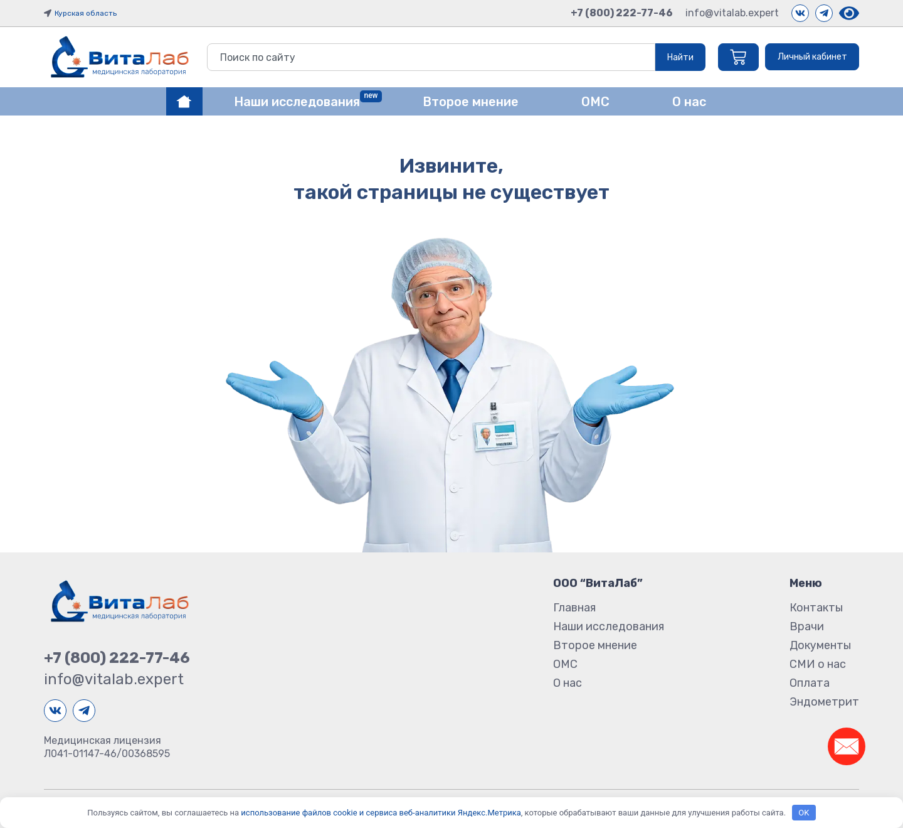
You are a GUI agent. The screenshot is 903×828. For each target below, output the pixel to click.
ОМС (565, 664)
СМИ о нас (817, 664)
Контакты (816, 607)
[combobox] (428, 57)
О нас (567, 683)
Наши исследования (608, 626)
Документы (820, 645)
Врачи (806, 626)
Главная (574, 607)
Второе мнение (595, 645)
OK (803, 812)
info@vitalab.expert (732, 13)
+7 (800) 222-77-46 (622, 13)
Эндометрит (824, 702)
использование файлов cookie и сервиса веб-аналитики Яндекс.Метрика (380, 812)
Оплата (809, 683)
